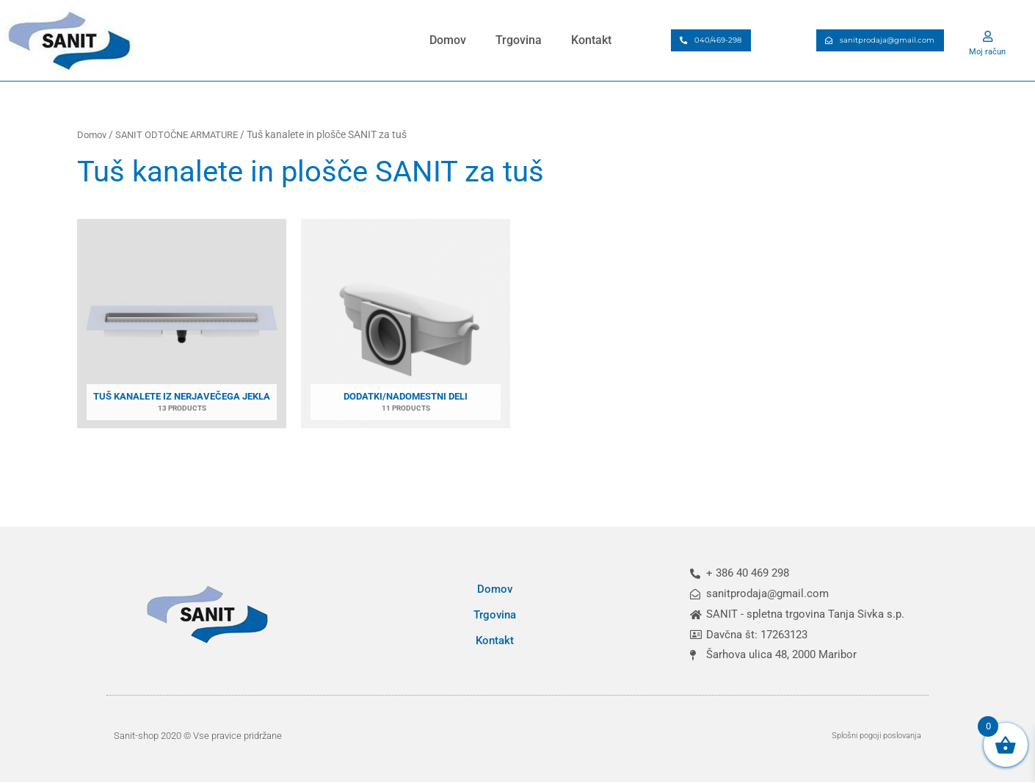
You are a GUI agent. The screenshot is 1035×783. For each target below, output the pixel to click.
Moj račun (987, 51)
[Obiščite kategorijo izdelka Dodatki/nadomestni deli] (405, 328)
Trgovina (518, 40)
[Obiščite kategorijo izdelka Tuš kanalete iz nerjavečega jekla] (181, 328)
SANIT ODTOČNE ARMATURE (184, 134)
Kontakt (591, 40)
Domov (447, 40)
